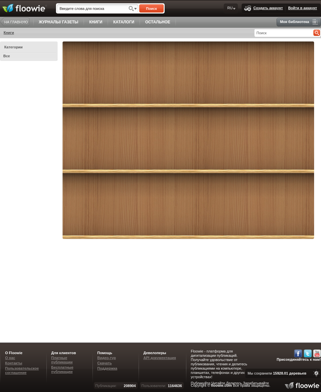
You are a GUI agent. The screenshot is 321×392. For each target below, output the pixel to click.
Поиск (151, 9)
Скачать (104, 363)
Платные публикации (62, 360)
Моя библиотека (299, 22)
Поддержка (107, 368)
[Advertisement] (230, 288)
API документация (160, 358)
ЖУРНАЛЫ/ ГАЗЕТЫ (58, 22)
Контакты (13, 363)
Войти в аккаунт (302, 8)
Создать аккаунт (263, 8)
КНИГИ (95, 22)
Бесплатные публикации (62, 369)
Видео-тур (106, 358)
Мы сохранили (277, 373)
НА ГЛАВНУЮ (16, 22)
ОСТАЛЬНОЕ (157, 22)
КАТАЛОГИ (123, 22)
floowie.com (221, 385)
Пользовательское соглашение (22, 370)
